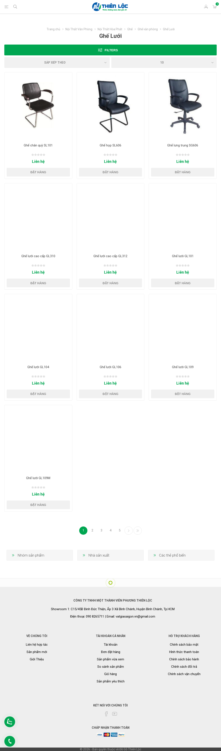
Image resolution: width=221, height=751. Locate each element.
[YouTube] (114, 713)
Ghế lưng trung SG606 (182, 145)
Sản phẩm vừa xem (110, 659)
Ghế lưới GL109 (183, 367)
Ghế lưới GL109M (38, 478)
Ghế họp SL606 (110, 145)
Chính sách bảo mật (184, 645)
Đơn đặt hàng (110, 652)
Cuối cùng (138, 530)
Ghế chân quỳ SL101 (38, 145)
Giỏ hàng (110, 674)
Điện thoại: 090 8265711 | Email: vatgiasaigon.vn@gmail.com (112, 616)
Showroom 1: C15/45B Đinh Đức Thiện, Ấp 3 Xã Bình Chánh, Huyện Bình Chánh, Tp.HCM (113, 609)
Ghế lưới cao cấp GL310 (38, 256)
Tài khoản (110, 645)
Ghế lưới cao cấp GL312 (110, 256)
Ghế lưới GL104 (38, 367)
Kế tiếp (129, 530)
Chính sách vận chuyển (184, 674)
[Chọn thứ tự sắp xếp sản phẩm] (57, 62)
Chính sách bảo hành (184, 659)
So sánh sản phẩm (110, 667)
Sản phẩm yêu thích (111, 681)
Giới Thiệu (37, 659)
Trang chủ (53, 29)
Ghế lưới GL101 (183, 256)
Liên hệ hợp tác (37, 645)
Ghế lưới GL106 (110, 367)
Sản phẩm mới (37, 652)
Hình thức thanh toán (184, 652)
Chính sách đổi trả (184, 667)
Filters (111, 50)
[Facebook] (106, 713)
